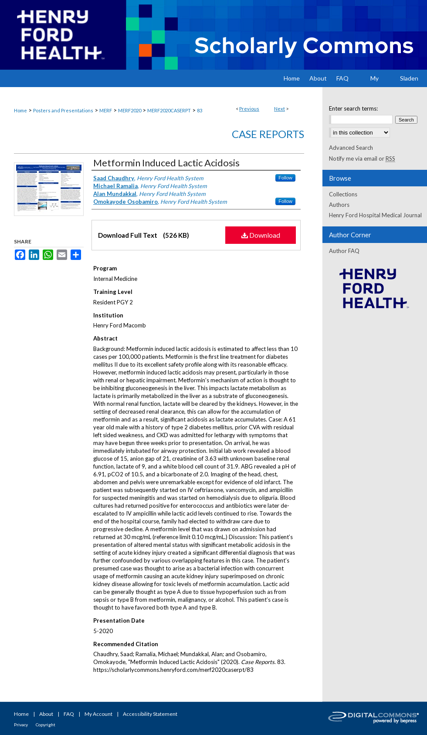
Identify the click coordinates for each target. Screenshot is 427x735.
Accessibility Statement (150, 714)
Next (279, 108)
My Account (98, 714)
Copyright (45, 724)
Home (20, 110)
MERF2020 (129, 110)
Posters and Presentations (63, 110)
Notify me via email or (362, 158)
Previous (249, 108)
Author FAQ (344, 250)
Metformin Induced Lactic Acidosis (166, 163)
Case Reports (268, 134)
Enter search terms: (353, 108)
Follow (285, 177)
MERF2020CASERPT (169, 110)
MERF (105, 110)
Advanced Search (351, 147)
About (46, 714)
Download (260, 235)
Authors (339, 204)
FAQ (69, 714)
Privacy (21, 724)
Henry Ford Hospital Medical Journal (375, 215)
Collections (343, 194)
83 (199, 110)
